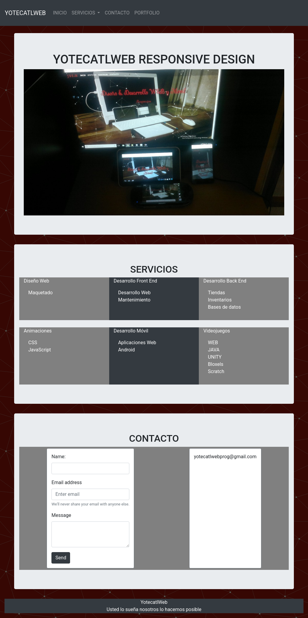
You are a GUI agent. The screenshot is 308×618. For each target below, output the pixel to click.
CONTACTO (117, 13)
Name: (58, 456)
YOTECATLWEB (25, 13)
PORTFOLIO (147, 13)
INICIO (60, 13)
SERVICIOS (84, 13)
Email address (66, 482)
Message (61, 515)
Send (60, 558)
